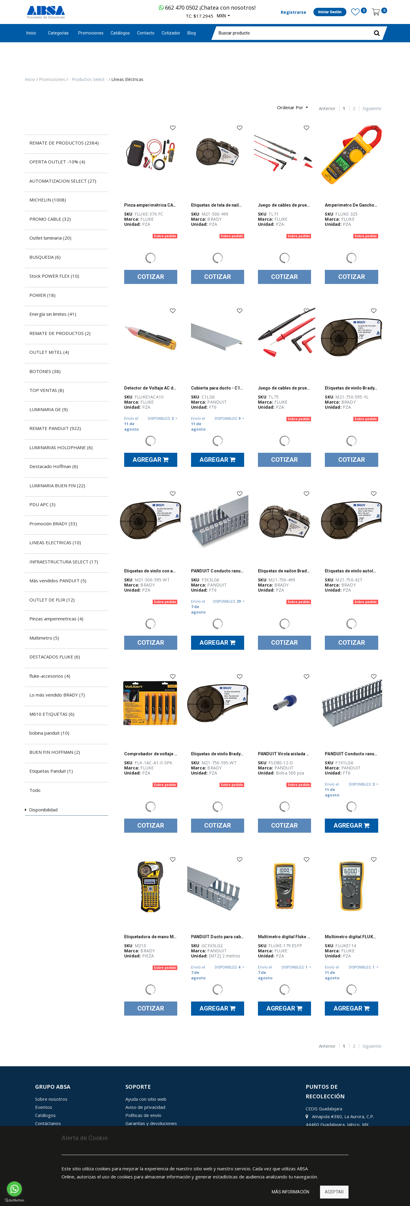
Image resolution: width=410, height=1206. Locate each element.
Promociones (52, 79)
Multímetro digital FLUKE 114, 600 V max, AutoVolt (351, 936)
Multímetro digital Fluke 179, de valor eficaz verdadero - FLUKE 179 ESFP (284, 936)
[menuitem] (91, 33)
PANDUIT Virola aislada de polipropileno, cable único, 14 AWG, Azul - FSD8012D (284, 753)
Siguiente (372, 108)
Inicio (31, 33)
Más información (290, 1192)
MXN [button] (222, 15)
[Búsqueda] (29, 105)
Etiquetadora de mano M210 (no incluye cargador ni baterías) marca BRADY (150, 936)
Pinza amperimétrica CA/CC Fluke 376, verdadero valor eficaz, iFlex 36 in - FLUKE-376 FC (150, 205)
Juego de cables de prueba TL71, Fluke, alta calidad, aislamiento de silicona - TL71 (284, 205)
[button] (292, 107)
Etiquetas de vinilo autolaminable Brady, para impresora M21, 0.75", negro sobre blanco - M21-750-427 (351, 571)
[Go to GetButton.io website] (14, 1200)
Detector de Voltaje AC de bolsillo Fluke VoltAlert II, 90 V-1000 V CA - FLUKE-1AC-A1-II (150, 388)
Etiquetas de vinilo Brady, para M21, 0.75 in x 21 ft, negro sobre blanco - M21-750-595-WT (217, 753)
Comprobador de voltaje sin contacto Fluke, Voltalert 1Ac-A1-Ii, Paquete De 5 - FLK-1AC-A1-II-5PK (150, 753)
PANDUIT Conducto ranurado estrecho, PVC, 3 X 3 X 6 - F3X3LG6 (217, 571)
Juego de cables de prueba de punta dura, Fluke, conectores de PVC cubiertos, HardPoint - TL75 (284, 388)
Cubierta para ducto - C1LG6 (217, 388)
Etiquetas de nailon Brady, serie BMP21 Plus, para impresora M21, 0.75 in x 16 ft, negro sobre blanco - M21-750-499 (284, 571)
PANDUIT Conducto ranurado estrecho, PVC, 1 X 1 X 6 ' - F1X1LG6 (351, 753)
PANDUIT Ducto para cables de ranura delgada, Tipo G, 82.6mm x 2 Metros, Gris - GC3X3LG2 (217, 936)
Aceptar (334, 1192)
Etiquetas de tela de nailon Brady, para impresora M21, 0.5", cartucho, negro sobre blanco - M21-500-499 (217, 205)
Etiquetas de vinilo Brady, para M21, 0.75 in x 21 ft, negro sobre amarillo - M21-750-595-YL (351, 388)
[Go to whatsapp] (14, 1188)
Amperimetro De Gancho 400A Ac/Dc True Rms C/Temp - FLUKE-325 (351, 205)
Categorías (58, 33)
